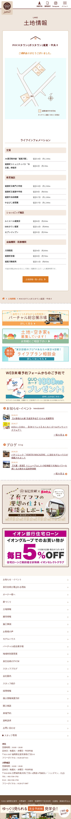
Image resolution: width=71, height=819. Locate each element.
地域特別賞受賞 (10, 654)
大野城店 (6, 763)
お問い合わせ (9, 728)
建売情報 (7, 617)
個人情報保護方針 (11, 698)
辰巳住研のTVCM (11, 661)
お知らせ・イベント (12, 579)
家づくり (7, 602)
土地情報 (12, 299)
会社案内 (7, 676)
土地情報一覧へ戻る (34, 279)
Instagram (55, 4)
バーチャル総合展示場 (13, 646)
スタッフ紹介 (9, 683)
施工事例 (7, 624)
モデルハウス (9, 639)
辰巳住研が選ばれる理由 (14, 587)
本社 (4, 744)
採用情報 (7, 691)
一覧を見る (60, 435)
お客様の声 (8, 631)
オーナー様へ (9, 594)
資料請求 (47, 4)
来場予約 (39, 4)
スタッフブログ (10, 669)
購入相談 (7, 706)
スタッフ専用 (10, 735)
